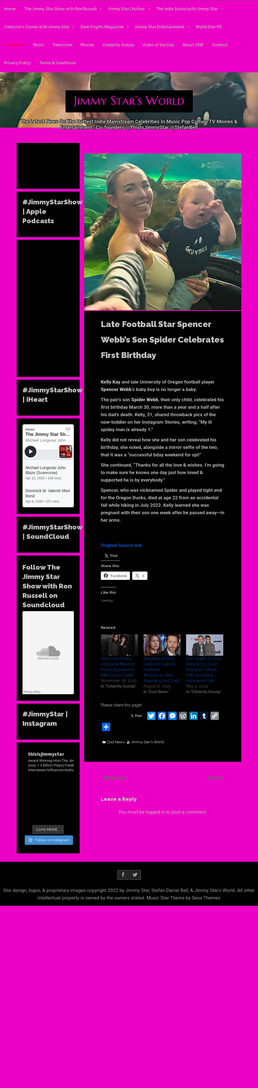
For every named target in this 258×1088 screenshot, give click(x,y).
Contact (219, 45)
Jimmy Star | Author (126, 9)
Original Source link (121, 545)
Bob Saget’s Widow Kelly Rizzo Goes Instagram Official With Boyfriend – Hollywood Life (203, 669)
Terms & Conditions (57, 63)
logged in (155, 812)
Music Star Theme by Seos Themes (184, 898)
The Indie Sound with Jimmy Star (187, 9)
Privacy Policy (17, 63)
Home (10, 9)
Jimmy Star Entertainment (159, 27)
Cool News (14, 45)
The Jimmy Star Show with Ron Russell (60, 9)
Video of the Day (158, 45)
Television (62, 45)
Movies (87, 45)
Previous (116, 778)
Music (38, 45)
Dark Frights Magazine (102, 27)
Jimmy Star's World (147, 742)
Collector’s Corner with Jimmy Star (36, 27)
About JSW (193, 45)
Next (214, 778)
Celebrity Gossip (118, 45)
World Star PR (209, 27)
